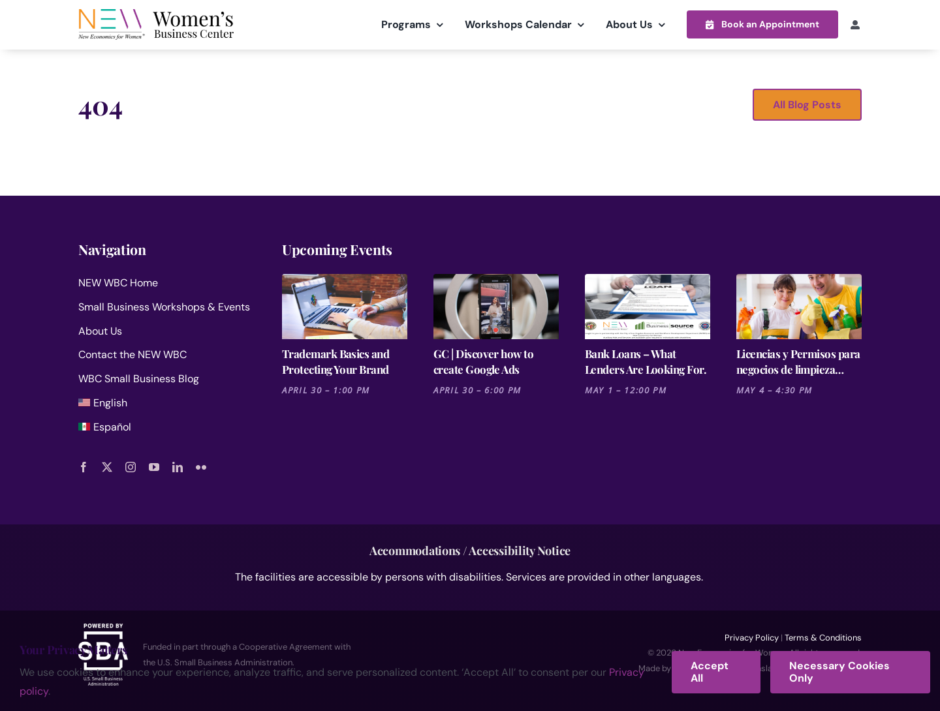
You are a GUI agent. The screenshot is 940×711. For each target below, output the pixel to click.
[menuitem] (164, 405)
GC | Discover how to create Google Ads (483, 361)
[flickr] (201, 466)
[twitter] (107, 466)
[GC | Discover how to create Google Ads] (496, 306)
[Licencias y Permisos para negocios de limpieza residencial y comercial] (799, 306)
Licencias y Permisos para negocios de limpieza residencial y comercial (798, 361)
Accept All (709, 672)
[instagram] (130, 466)
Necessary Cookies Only (839, 672)
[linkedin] (177, 466)
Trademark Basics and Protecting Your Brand (335, 361)
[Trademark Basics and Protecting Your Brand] (344, 306)
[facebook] (83, 466)
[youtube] (154, 466)
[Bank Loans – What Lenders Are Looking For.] (647, 306)
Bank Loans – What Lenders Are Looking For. (645, 361)
